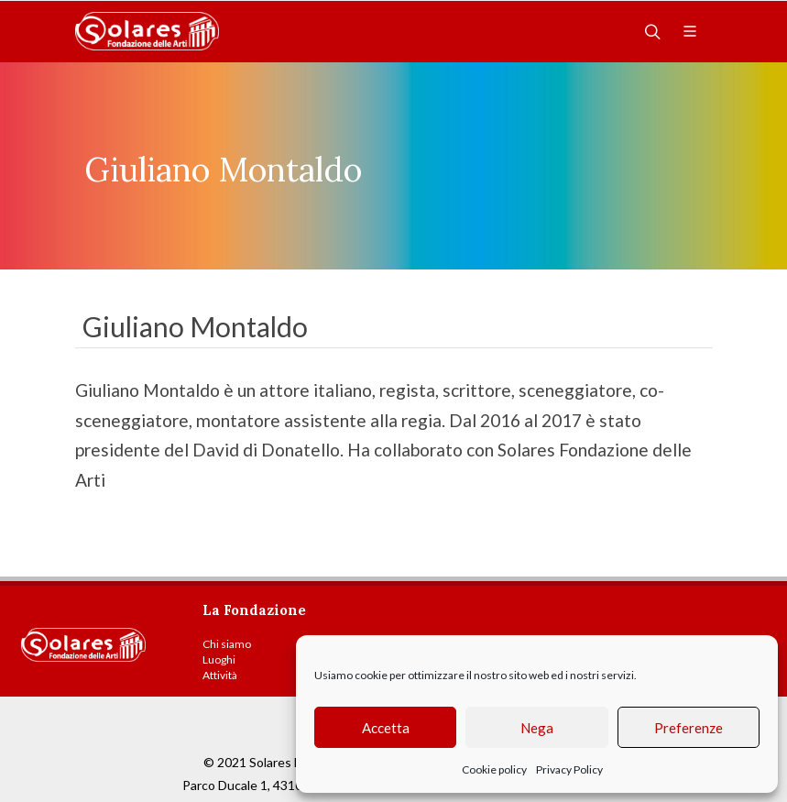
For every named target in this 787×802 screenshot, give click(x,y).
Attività (219, 675)
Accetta (386, 728)
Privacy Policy (569, 769)
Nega (536, 728)
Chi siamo (226, 644)
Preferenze (688, 728)
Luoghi (218, 659)
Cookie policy (494, 769)
